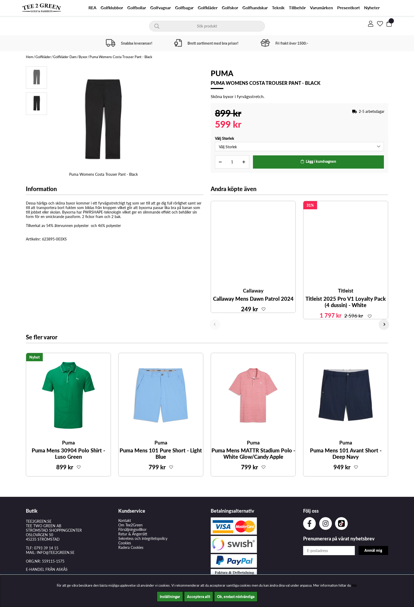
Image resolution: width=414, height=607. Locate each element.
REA (92, 7)
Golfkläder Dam (65, 57)
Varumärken (321, 7)
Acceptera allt (198, 596)
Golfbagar (184, 7)
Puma (222, 73)
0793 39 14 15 (46, 548)
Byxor (83, 57)
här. (354, 585)
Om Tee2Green (130, 525)
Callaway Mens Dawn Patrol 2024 (253, 298)
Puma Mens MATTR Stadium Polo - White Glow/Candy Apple (253, 453)
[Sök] (207, 26)
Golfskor (230, 7)
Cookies (124, 543)
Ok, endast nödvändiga (236, 596)
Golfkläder (208, 7)
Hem (29, 57)
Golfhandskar (255, 7)
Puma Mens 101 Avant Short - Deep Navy (346, 453)
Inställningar (170, 596)
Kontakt (124, 520)
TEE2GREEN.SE (38, 521)
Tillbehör (297, 7)
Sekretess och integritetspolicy (142, 538)
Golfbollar (136, 7)
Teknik (278, 7)
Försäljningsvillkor (132, 529)
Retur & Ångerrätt (132, 534)
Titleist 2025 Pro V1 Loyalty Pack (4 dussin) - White (345, 301)
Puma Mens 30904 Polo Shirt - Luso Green (68, 453)
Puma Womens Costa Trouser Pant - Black (121, 57)
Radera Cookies (130, 547)
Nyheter (372, 7)
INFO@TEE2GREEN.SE (55, 552)
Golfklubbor (112, 7)
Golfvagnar (160, 7)
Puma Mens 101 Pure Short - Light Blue (161, 453)
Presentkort (348, 7)
